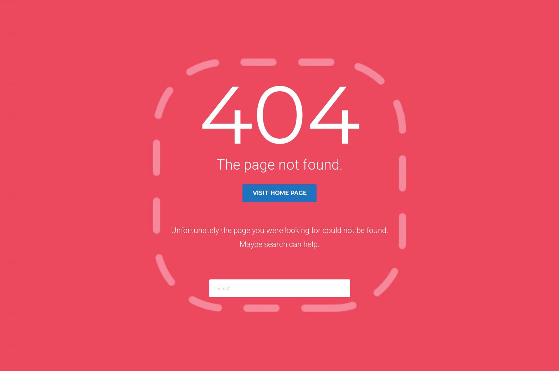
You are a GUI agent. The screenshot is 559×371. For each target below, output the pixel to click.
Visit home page (280, 193)
